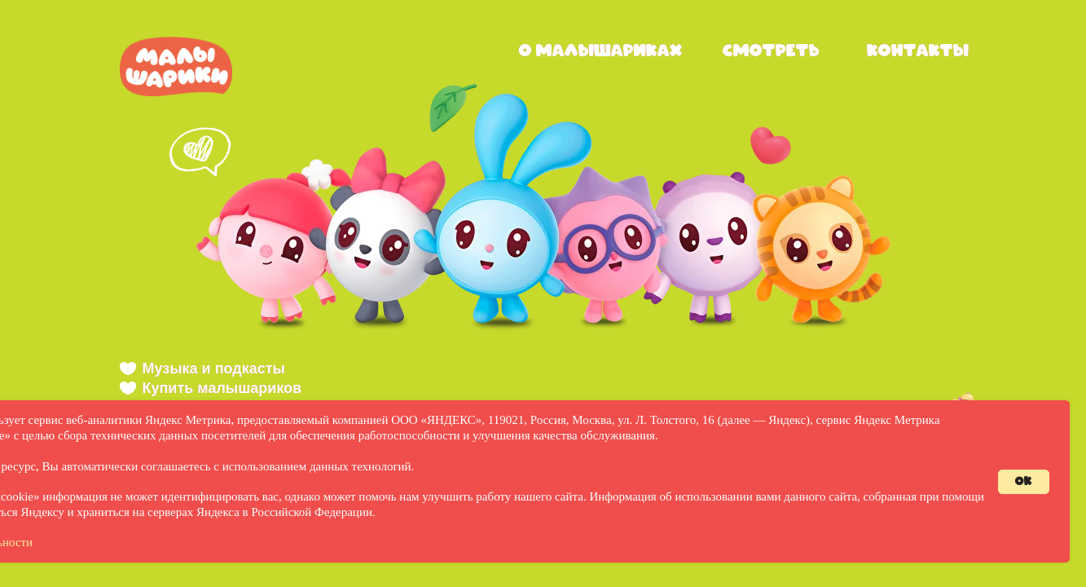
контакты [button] (918, 51)
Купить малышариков (222, 388)
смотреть (771, 51)
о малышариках (601, 51)
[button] (273, 236)
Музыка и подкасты (214, 368)
